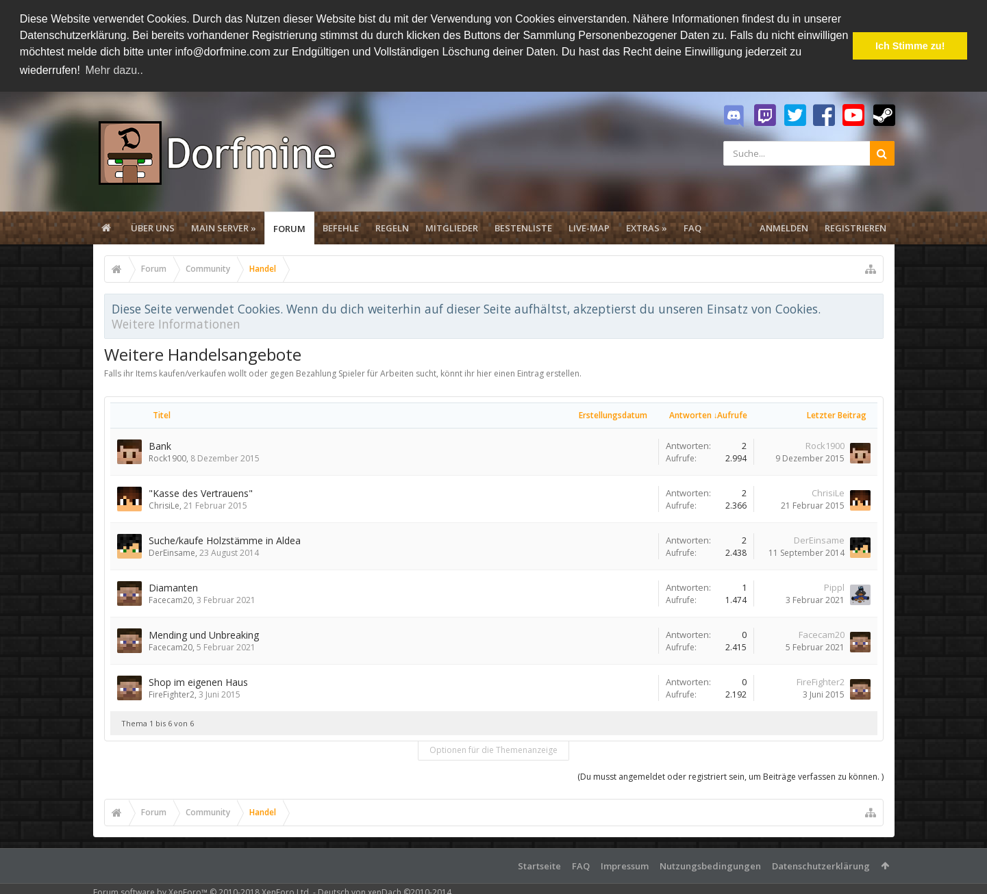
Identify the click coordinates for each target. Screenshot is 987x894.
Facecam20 (170, 600)
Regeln (392, 228)
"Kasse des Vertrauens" (201, 493)
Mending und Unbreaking (204, 634)
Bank (160, 445)
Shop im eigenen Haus (198, 682)
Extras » (646, 228)
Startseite (539, 866)
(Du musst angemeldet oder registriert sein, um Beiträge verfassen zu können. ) (730, 776)
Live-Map (589, 228)
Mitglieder (451, 228)
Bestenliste (523, 228)
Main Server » (223, 228)
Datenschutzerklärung (821, 866)
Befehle (341, 228)
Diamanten (173, 587)
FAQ (692, 228)
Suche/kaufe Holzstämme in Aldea (225, 540)
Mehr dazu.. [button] (113, 70)
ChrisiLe (164, 505)
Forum (289, 228)
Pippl (834, 587)
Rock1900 (167, 458)
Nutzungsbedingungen (710, 866)
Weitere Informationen (176, 324)
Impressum (625, 866)
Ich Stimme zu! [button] (910, 45)
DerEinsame (172, 553)
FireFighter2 (172, 694)
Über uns (153, 228)
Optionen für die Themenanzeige (493, 750)
